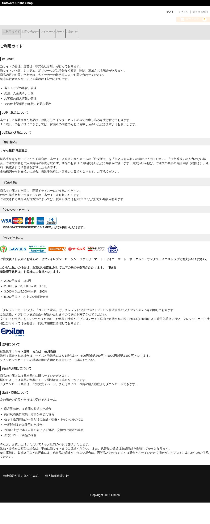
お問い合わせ (39, 32)
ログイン (183, 12)
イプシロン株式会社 (107, 307)
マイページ (64, 32)
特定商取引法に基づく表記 (20, 472)
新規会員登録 (200, 12)
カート (84, 32)
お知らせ (103, 32)
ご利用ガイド (13, 32)
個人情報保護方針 (57, 472)
